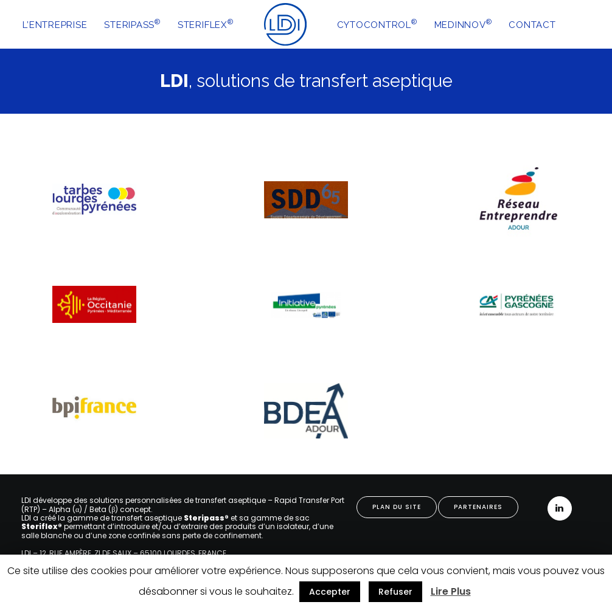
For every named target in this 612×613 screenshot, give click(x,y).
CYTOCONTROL (377, 24)
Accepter (329, 592)
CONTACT (532, 24)
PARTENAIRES (478, 506)
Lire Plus (451, 591)
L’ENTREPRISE (55, 24)
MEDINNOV (463, 24)
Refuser (395, 592)
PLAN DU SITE (396, 506)
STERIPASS (132, 24)
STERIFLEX (206, 24)
